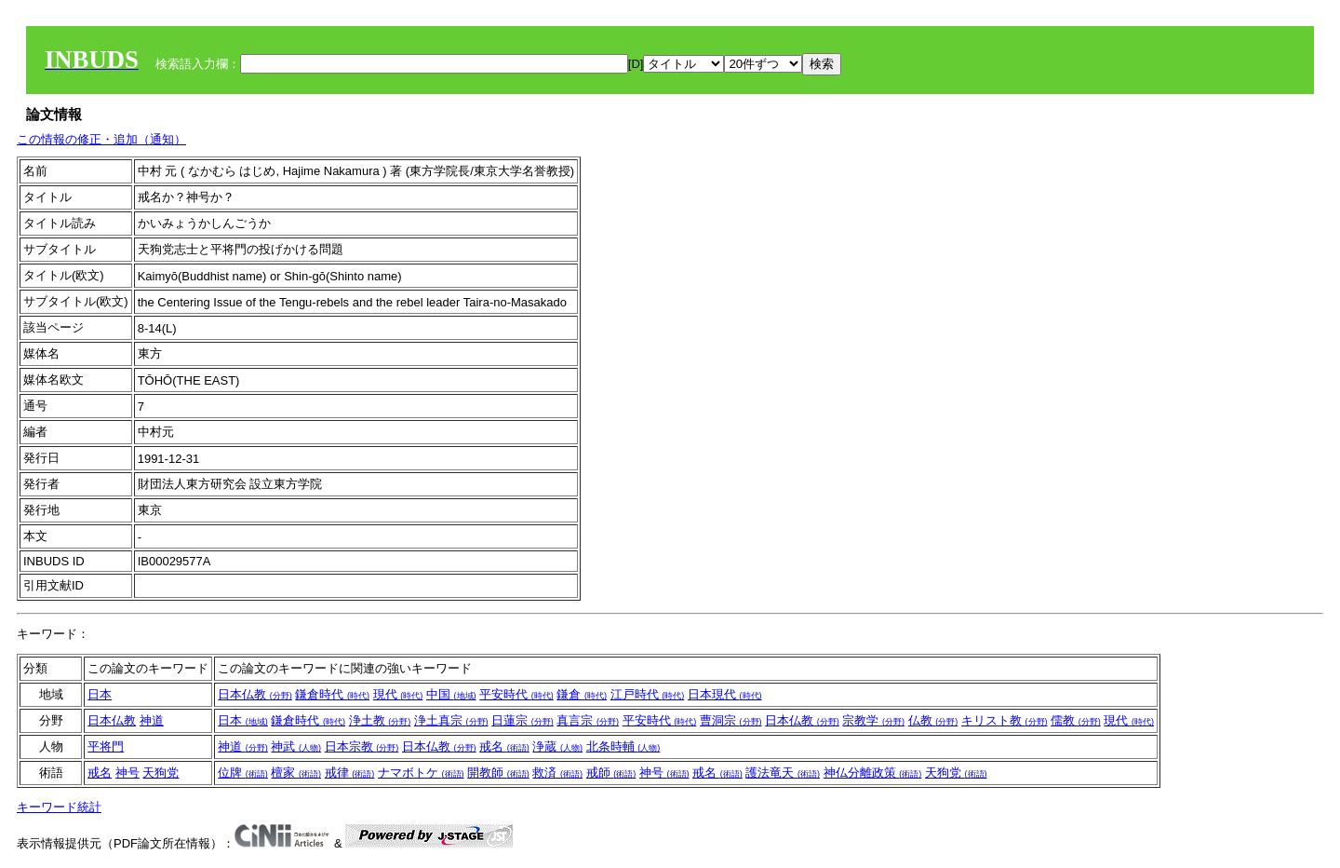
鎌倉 (581, 694)
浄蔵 (557, 746)
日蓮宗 (522, 720)
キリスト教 (1004, 720)
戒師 (611, 773)
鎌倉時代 (332, 694)
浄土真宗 (451, 720)
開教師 (498, 773)
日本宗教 (362, 746)
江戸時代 (647, 694)
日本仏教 (255, 694)
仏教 (933, 720)
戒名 (504, 746)
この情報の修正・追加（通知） (101, 139)
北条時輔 (623, 746)
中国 (451, 694)
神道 (152, 720)
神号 (127, 773)
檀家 (296, 773)
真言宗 (587, 720)
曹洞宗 (731, 720)
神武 (296, 746)
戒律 (350, 773)
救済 (557, 773)
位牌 (243, 773)
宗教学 (873, 720)
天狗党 (160, 773)
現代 (398, 694)
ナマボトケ (421, 773)
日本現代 (725, 694)
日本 (99, 694)
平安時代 (516, 694)
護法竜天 (782, 773)
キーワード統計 (59, 807)
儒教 (1076, 720)
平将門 (105, 746)
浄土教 (380, 720)
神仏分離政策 (873, 773)
